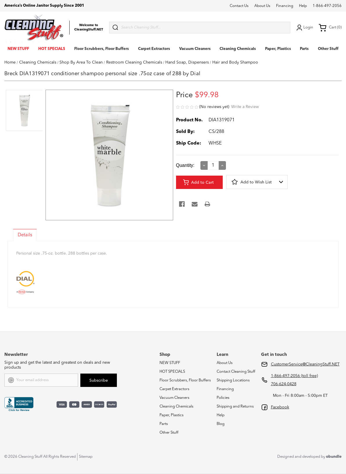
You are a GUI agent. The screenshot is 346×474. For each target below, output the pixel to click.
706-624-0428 (283, 384)
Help (303, 6)
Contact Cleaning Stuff (236, 372)
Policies (223, 398)
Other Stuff (328, 49)
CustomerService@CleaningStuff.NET (305, 364)
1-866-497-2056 (327, 6)
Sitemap (86, 457)
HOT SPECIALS (51, 49)
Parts (304, 49)
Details (25, 235)
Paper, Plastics (278, 49)
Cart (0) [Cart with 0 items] (330, 28)
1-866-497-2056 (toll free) (294, 376)
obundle (334, 457)
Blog (220, 424)
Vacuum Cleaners (195, 49)
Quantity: (185, 165)
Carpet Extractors (154, 49)
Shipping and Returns (235, 406)
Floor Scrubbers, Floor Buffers (101, 49)
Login (304, 28)
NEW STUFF (18, 49)
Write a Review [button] (245, 107)
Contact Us (239, 6)
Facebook (280, 407)
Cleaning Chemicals (238, 49)
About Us (262, 6)
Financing (284, 6)
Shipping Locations (233, 380)
